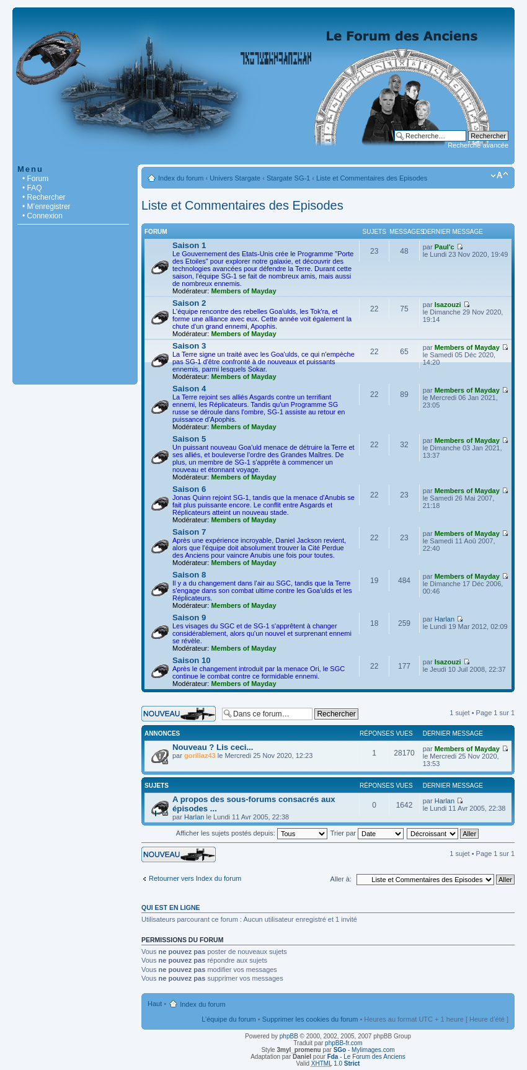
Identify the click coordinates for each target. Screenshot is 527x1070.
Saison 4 (189, 388)
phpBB (289, 1036)
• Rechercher (44, 197)
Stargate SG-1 (288, 178)
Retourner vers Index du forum (195, 878)
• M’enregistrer (46, 206)
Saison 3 (189, 345)
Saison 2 (189, 303)
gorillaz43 (200, 755)
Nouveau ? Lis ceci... (212, 747)
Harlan (444, 619)
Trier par (367, 833)
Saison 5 (189, 439)
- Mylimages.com (364, 1049)
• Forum (35, 178)
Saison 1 (189, 245)
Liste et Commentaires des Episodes (371, 178)
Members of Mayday (243, 291)
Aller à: (341, 879)
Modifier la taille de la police (499, 175)
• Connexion (42, 216)
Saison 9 (189, 617)
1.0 (335, 1063)
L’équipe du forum (228, 1019)
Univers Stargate (235, 178)
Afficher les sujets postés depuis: (251, 833)
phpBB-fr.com (344, 1043)
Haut (155, 1003)
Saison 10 (191, 660)
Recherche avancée (478, 145)
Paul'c (444, 247)
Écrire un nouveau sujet (178, 713)
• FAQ (32, 188)
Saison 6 (189, 489)
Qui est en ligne (170, 907)
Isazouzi (448, 304)
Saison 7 (189, 532)
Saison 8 (189, 574)
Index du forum (180, 178)
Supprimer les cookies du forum (310, 1019)
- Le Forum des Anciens (366, 1056)
